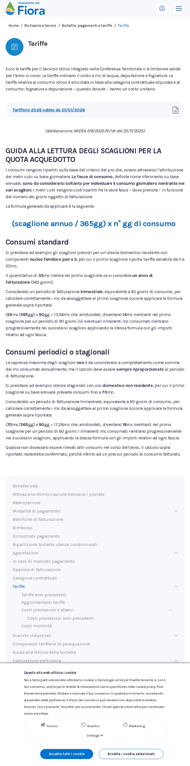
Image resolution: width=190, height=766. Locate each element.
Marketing (137, 726)
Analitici (93, 726)
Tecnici (52, 726)
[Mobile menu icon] (178, 8)
